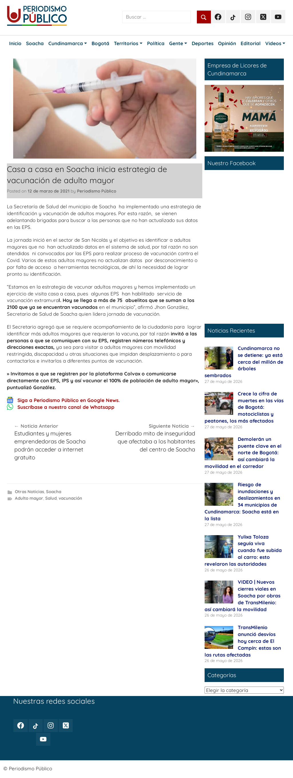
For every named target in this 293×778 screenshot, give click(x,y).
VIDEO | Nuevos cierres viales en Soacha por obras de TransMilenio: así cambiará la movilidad (242, 595)
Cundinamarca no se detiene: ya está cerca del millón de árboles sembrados (244, 361)
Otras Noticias (29, 491)
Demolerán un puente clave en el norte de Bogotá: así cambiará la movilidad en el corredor (243, 452)
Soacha (53, 491)
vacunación (70, 498)
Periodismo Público (96, 191)
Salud (51, 498)
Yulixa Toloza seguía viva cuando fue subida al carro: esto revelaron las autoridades (243, 550)
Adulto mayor (29, 498)
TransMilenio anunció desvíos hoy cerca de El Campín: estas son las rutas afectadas (243, 640)
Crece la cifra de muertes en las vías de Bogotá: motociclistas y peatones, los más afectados (244, 407)
